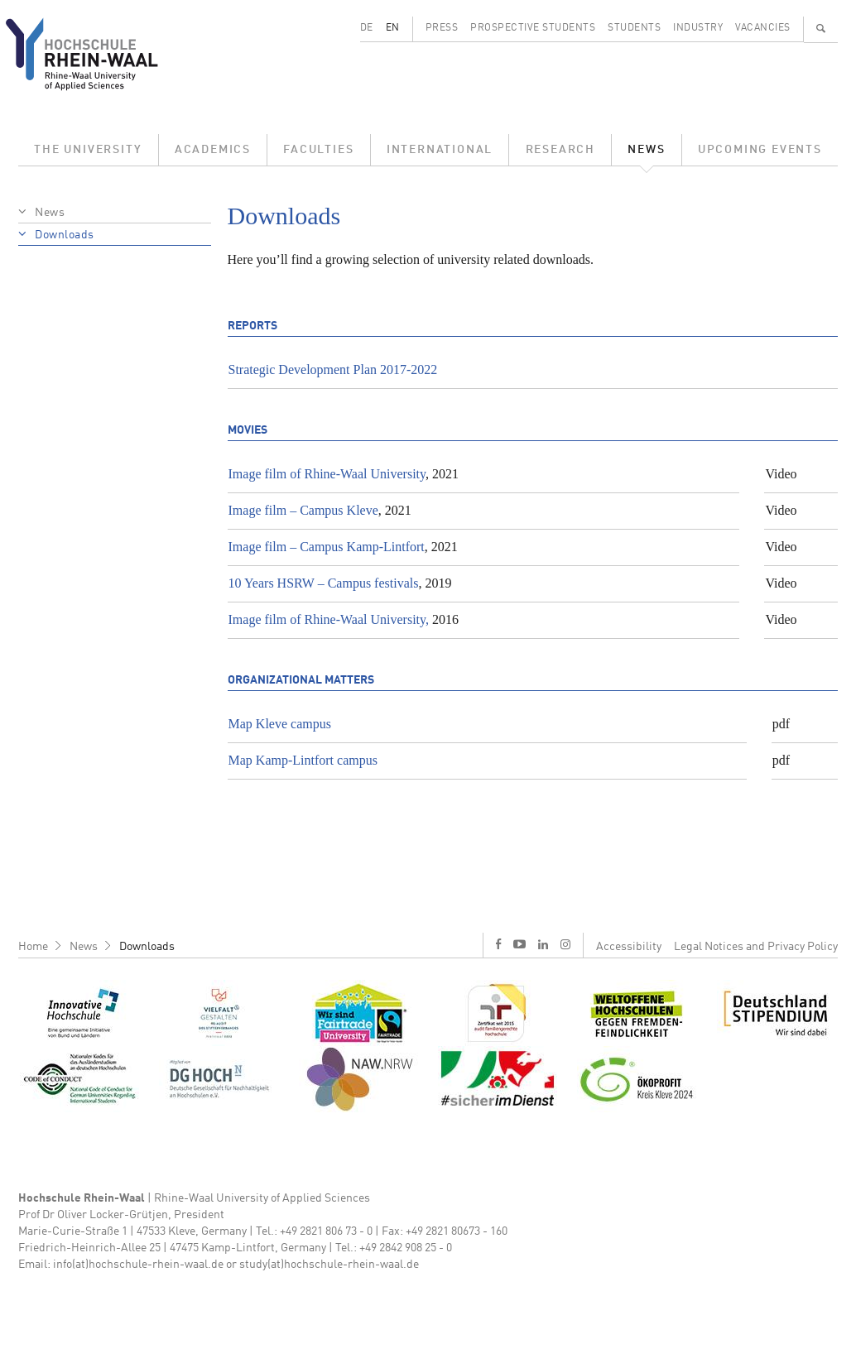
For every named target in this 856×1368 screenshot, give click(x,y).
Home (33, 947)
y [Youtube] (519, 944)
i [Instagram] (565, 944)
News (646, 150)
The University (88, 150)
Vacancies (763, 28)
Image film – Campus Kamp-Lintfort (326, 547)
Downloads (64, 235)
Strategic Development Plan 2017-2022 (333, 369)
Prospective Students (532, 28)
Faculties (318, 150)
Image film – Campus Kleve (303, 510)
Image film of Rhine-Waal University (327, 474)
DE (366, 28)
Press (442, 28)
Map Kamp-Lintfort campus (303, 760)
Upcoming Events (760, 150)
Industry (698, 28)
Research (560, 150)
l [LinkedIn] (543, 944)
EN (393, 28)
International (440, 150)
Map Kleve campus (279, 724)
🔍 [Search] (821, 28)
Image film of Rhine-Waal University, (329, 619)
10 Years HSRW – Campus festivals (323, 583)
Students (634, 28)
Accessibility (628, 947)
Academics (213, 150)
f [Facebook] (498, 943)
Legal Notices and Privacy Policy (756, 947)
